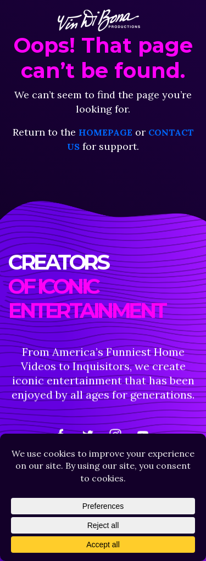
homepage (105, 132)
